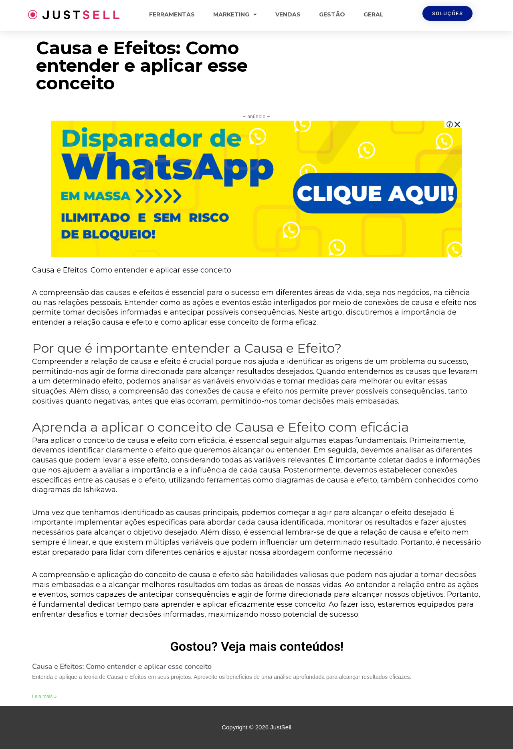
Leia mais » (44, 696)
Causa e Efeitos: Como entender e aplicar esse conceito (122, 666)
